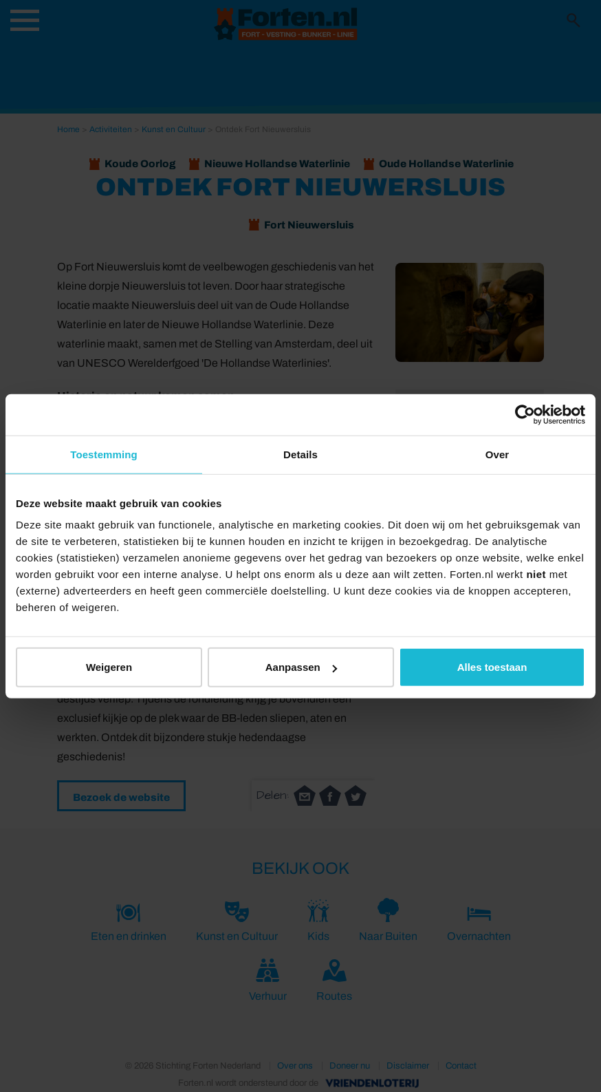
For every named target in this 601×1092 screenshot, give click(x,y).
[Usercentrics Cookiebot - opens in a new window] (525, 414)
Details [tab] (300, 454)
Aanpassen (301, 667)
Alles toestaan (492, 667)
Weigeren (109, 667)
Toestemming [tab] (104, 454)
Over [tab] (497, 454)
